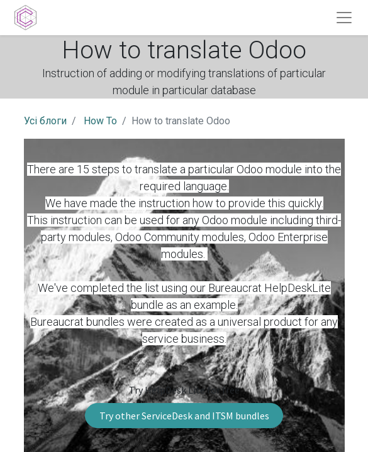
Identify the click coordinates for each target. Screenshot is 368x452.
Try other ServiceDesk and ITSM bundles (184, 415)
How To (100, 121)
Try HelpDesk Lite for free (184, 390)
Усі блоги (45, 121)
